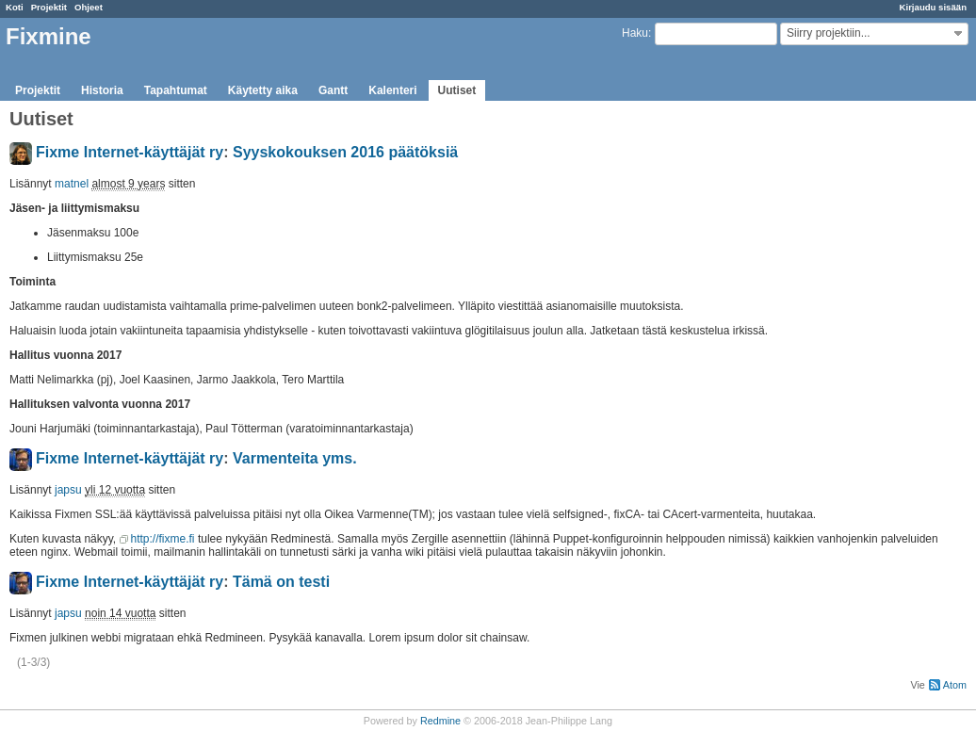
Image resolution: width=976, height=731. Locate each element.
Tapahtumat (175, 90)
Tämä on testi (281, 582)
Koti (15, 7)
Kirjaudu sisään (933, 7)
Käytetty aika (263, 90)
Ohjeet (88, 7)
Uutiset (457, 90)
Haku (635, 33)
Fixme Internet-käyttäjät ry (129, 152)
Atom (955, 684)
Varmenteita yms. (295, 458)
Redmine (440, 720)
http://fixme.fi (163, 538)
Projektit (49, 7)
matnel (72, 183)
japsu (68, 489)
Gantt (333, 90)
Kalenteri (392, 90)
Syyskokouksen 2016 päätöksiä (345, 152)
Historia (102, 90)
